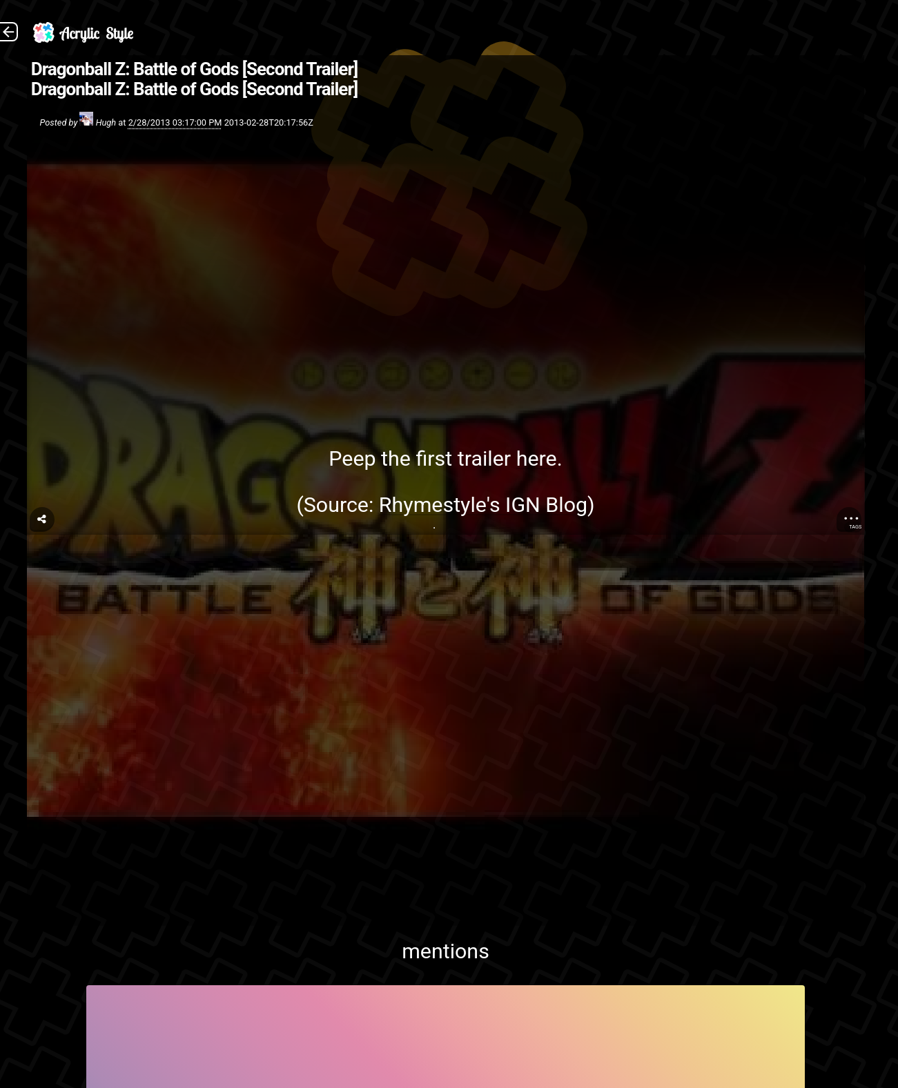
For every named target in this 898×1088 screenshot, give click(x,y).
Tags (855, 527)
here (536, 458)
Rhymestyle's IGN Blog (483, 505)
